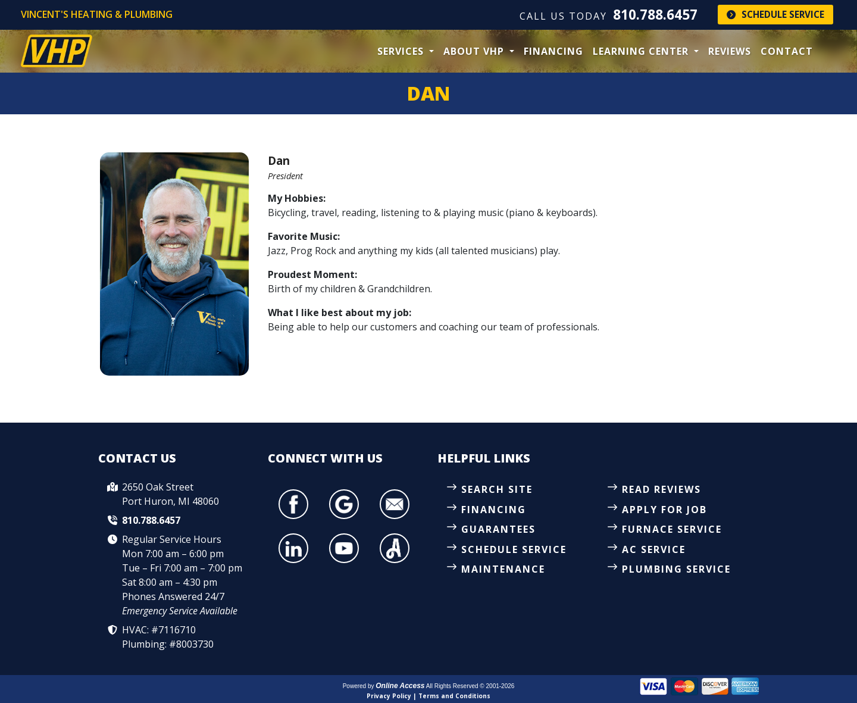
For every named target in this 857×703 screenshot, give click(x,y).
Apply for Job (664, 509)
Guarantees (498, 529)
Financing (553, 51)
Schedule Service (775, 14)
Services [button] (402, 51)
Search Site (497, 489)
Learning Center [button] (642, 51)
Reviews (729, 51)
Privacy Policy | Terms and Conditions (428, 696)
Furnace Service (672, 529)
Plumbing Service (676, 569)
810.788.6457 (655, 14)
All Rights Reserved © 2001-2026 (470, 686)
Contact (787, 51)
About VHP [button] (475, 51)
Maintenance (503, 569)
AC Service (654, 549)
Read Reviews (661, 489)
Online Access (400, 686)
